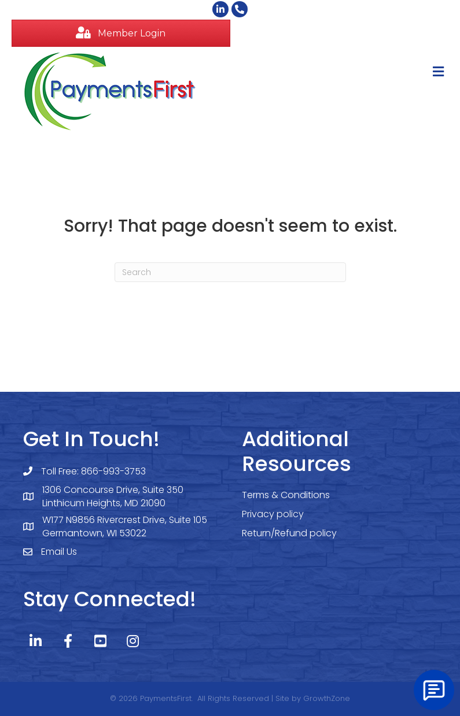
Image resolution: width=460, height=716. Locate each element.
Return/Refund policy (289, 533)
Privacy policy (273, 514)
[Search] (230, 272)
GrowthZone (326, 698)
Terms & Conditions (286, 495)
